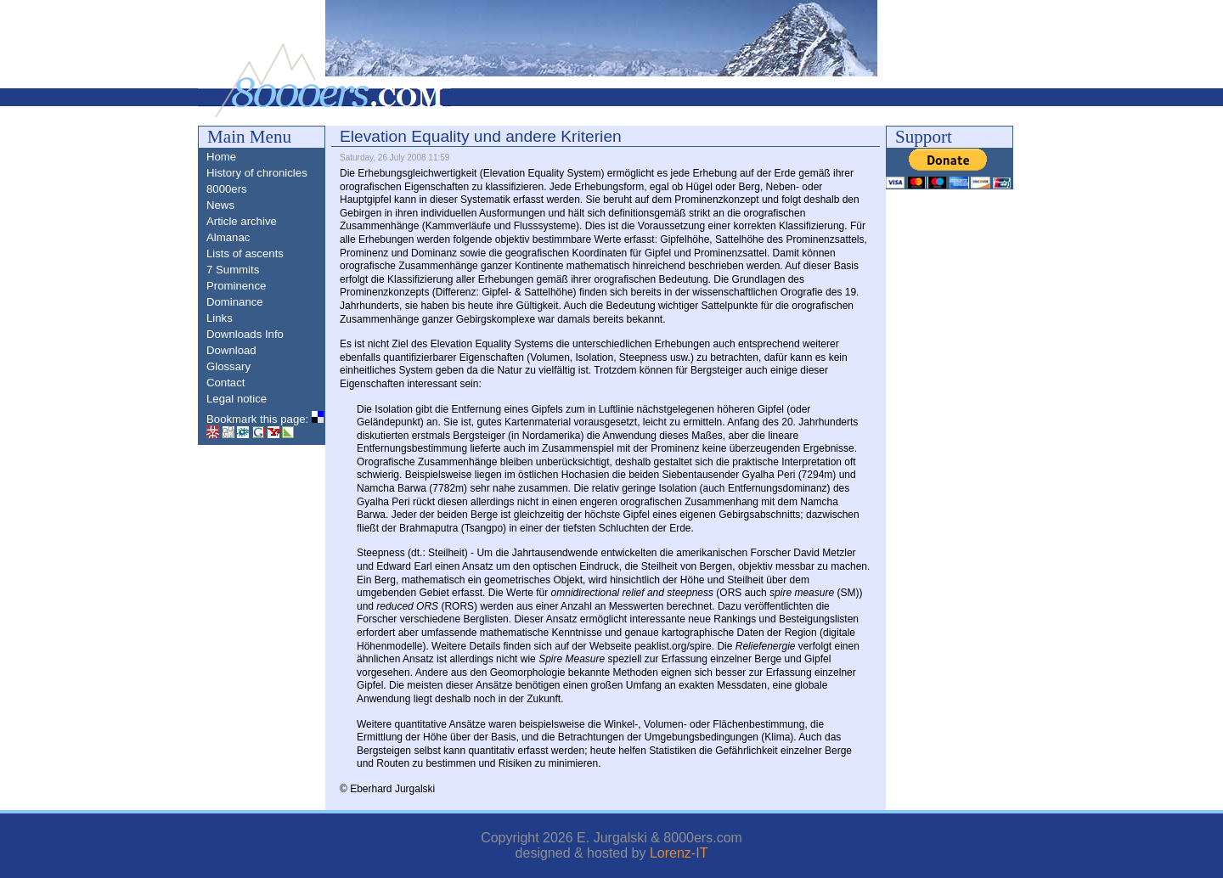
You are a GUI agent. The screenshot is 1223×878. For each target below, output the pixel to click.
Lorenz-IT (678, 853)
